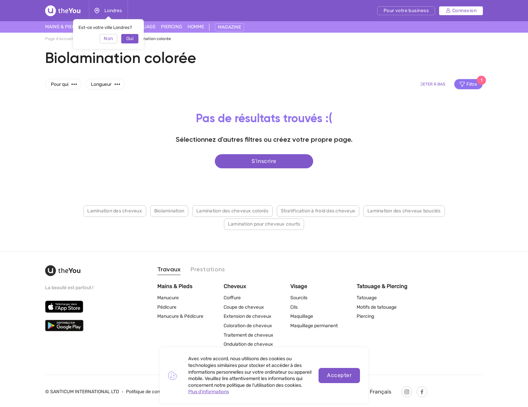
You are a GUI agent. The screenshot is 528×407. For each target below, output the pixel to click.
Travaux (169, 270)
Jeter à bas (432, 84)
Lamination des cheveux (114, 210)
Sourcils (298, 298)
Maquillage (301, 316)
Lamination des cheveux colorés (232, 210)
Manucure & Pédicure (180, 316)
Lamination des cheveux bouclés (404, 210)
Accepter (339, 375)
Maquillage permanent (314, 326)
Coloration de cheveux (248, 326)
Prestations (208, 270)
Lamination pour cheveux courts (264, 224)
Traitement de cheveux (248, 335)
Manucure (168, 298)
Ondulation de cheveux (248, 344)
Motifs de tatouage (377, 307)
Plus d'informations (208, 392)
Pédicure (166, 307)
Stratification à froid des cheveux (318, 210)
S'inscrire (264, 161)
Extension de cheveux (247, 316)
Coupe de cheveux (244, 307)
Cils (294, 307)
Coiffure (232, 298)
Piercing (365, 316)
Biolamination (169, 210)
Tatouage (367, 298)
